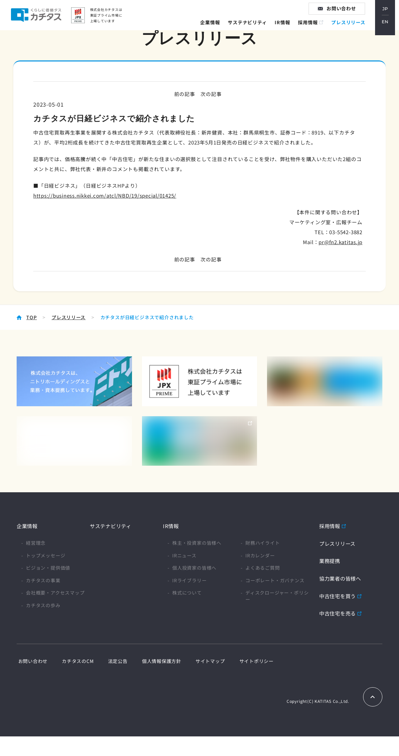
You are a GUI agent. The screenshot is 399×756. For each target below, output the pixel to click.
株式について (187, 593)
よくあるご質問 (262, 568)
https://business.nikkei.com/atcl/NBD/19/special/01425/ (105, 195)
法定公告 (110, 661)
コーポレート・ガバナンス (275, 580)
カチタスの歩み (43, 605)
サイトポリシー (240, 661)
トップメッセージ (45, 555)
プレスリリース (352, 28)
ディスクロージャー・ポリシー (277, 596)
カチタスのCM (73, 661)
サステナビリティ (250, 28)
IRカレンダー (260, 555)
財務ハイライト (262, 543)
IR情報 (286, 28)
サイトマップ (197, 661)
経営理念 (36, 543)
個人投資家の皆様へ (194, 568)
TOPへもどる (372, 696)
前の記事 (184, 94)
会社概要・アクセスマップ (55, 593)
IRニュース (184, 555)
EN (389, 27)
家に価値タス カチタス (49, 20)
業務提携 (330, 561)
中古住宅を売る (338, 613)
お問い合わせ (345, 13)
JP (389, 13)
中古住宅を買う (338, 596)
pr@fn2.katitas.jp (340, 241)
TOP (31, 317)
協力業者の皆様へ (341, 578)
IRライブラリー (189, 580)
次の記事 (211, 94)
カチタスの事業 (43, 580)
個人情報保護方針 (151, 661)
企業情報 (213, 28)
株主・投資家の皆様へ (196, 543)
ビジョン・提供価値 (48, 568)
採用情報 (311, 28)
